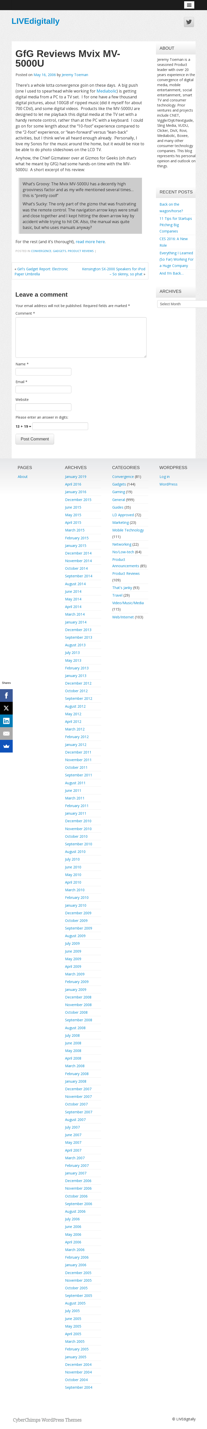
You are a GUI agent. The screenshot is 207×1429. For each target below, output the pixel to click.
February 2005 (77, 1349)
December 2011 (78, 752)
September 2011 (78, 775)
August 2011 (75, 782)
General (118, 499)
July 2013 (72, 652)
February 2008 (77, 1073)
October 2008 (76, 1012)
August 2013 (75, 644)
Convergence (41, 251)
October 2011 (76, 767)
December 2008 (78, 997)
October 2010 (76, 836)
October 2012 (76, 690)
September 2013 (78, 637)
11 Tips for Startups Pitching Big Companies (176, 225)
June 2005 (73, 1318)
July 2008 (72, 1035)
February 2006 (77, 1257)
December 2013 (78, 629)
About (23, 476)
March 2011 (75, 798)
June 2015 (73, 507)
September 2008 (78, 1019)
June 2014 (73, 591)
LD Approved (123, 514)
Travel (117, 595)
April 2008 (73, 1058)
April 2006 (73, 1242)
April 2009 (73, 966)
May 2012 (73, 713)
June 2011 (73, 790)
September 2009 (78, 928)
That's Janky (122, 587)
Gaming (118, 491)
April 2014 (73, 606)
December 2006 (78, 1180)
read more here (90, 241)
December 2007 (78, 1088)
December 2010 (78, 820)
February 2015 (77, 537)
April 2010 (73, 882)
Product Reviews (81, 251)
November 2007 (78, 1096)
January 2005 (75, 1356)
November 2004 (78, 1372)
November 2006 (78, 1188)
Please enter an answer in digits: (41, 417)
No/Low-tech (123, 551)
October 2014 (76, 568)
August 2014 (75, 583)
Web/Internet (123, 617)
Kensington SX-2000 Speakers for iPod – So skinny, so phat (113, 271)
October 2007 (76, 1104)
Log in (165, 476)
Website (22, 399)
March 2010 (75, 889)
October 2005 (76, 1287)
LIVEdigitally (36, 21)
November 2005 (78, 1280)
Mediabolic (107, 91)
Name (22, 364)
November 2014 (78, 560)
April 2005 (73, 1333)
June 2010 (73, 867)
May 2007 (73, 1142)
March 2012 (75, 729)
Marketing (120, 522)
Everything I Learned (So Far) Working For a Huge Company (177, 259)
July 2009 (72, 943)
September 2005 (78, 1295)
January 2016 (75, 491)
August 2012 (75, 706)
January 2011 (75, 813)
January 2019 (75, 476)
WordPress (169, 484)
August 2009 (75, 935)
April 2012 (73, 721)
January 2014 (75, 622)
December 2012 (78, 683)
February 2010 (77, 897)
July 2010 (72, 859)
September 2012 (78, 698)
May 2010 (73, 874)
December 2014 (78, 553)
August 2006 (75, 1211)
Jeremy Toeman (75, 74)
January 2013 (75, 675)
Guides (117, 507)
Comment (25, 313)
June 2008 (73, 1043)
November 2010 (78, 828)
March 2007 (75, 1157)
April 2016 (73, 484)
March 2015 (75, 530)
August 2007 (75, 1119)
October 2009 (76, 920)
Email (21, 381)
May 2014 (73, 599)
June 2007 (73, 1134)
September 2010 (78, 844)
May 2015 (73, 514)
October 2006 (76, 1196)
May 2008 (73, 1050)
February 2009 (77, 981)
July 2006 (72, 1219)
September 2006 (78, 1203)
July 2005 (72, 1310)
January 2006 (75, 1264)
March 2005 (75, 1341)
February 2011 (77, 805)
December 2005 (78, 1272)
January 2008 (75, 1081)
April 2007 (73, 1150)
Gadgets (59, 251)
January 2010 (75, 905)
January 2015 (75, 545)
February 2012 (77, 736)
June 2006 (73, 1226)
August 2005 (75, 1303)
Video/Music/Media (128, 602)
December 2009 (78, 912)
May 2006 (73, 1234)
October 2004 (76, 1379)
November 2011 (78, 759)
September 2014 (78, 576)
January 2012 (75, 744)
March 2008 (75, 1065)
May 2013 (73, 660)
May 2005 (73, 1326)
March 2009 (75, 974)
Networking (121, 544)
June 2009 (73, 951)
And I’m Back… (172, 273)
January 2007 (75, 1173)
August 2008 (75, 1027)
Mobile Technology (128, 530)
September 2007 (78, 1112)
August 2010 (75, 851)
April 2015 (73, 522)
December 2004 (78, 1364)
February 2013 (77, 668)
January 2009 (75, 989)
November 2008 (78, 1004)
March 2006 (75, 1249)
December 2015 (78, 499)
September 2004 (78, 1387)
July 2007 (72, 1127)
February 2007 (77, 1165)
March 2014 (75, 614)
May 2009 (73, 958)
